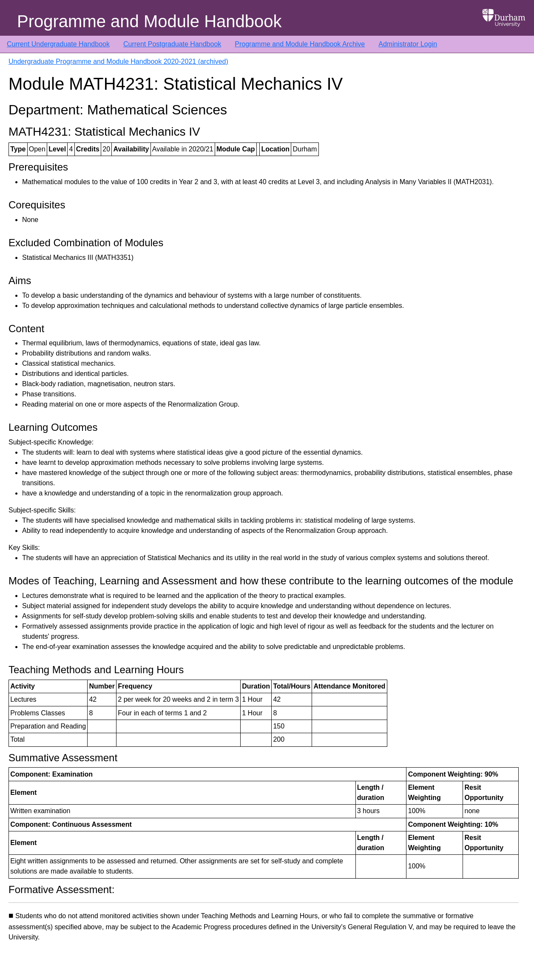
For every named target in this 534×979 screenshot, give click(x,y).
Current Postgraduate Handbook (172, 44)
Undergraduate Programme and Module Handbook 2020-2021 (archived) (118, 61)
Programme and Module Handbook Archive (300, 44)
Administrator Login (407, 44)
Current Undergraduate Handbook (58, 44)
